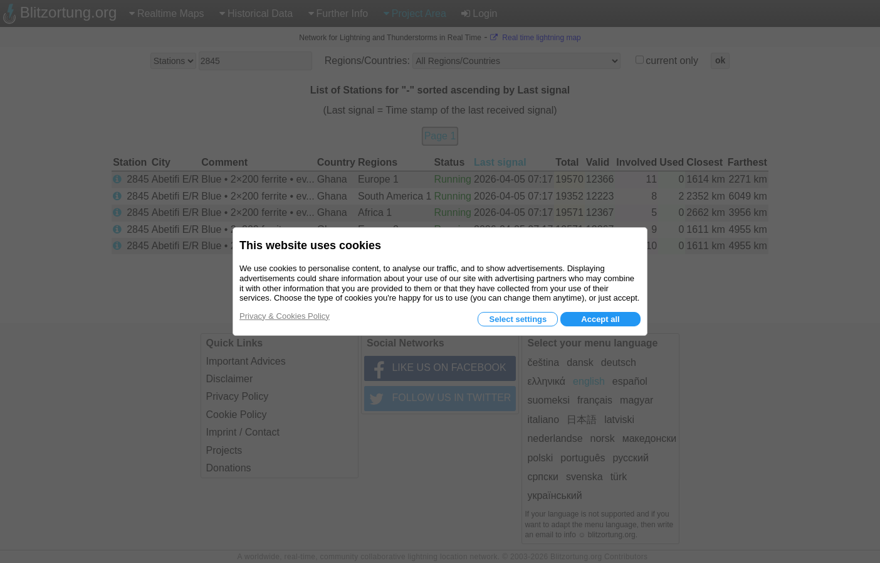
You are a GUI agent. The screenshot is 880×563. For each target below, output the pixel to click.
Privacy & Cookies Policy (284, 316)
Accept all (600, 319)
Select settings (518, 319)
